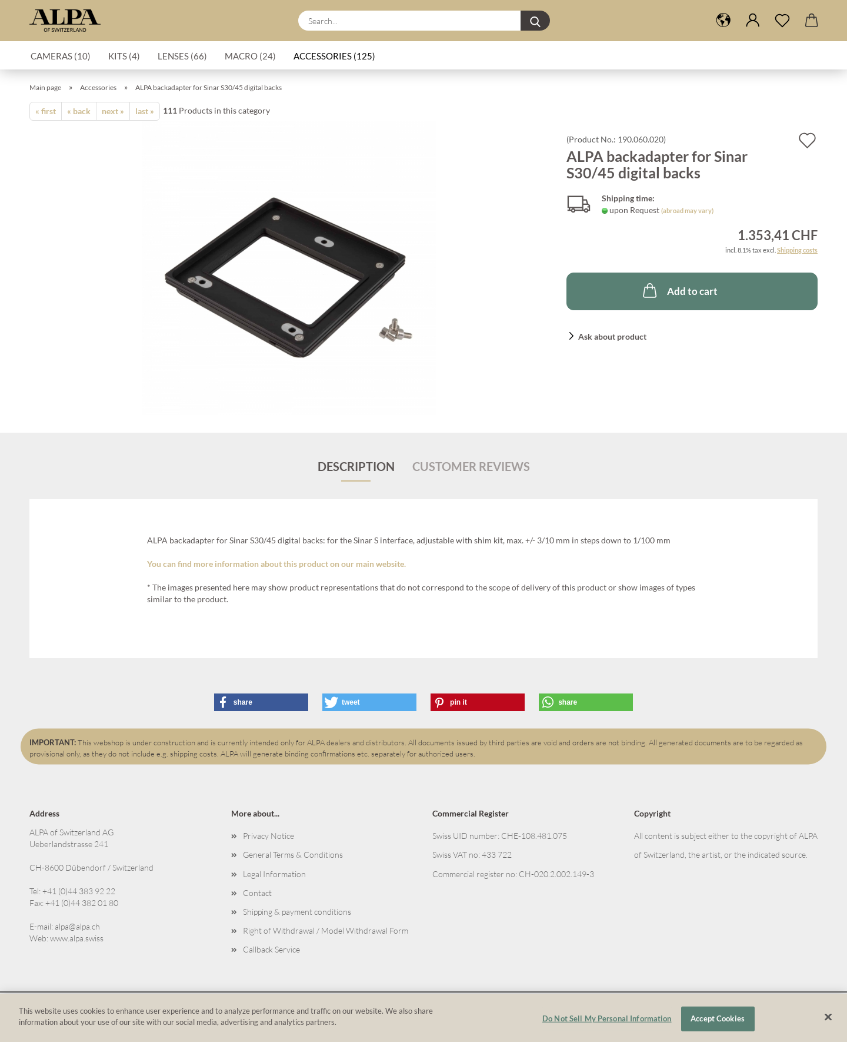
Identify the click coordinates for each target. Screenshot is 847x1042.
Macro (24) (250, 56)
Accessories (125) (334, 56)
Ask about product (612, 336)
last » (144, 111)
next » (113, 111)
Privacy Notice (268, 836)
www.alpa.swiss (77, 938)
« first (45, 111)
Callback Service (271, 949)
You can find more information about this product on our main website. (276, 564)
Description (356, 466)
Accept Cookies (718, 1018)
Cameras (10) (61, 56)
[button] (723, 20)
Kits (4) (124, 56)
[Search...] (535, 21)
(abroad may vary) (687, 210)
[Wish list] (782, 20)
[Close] (828, 1017)
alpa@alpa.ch (77, 926)
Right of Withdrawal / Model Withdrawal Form (325, 930)
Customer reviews (471, 466)
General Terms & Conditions (293, 854)
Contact (257, 893)
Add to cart (679, 290)
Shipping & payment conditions (297, 912)
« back (79, 111)
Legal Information (274, 874)
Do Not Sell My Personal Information (607, 1018)
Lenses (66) (182, 56)
